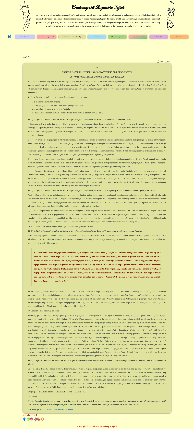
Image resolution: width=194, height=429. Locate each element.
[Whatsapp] (28, 419)
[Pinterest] (38, 419)
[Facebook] (24, 419)
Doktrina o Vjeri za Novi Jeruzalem (58, 409)
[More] (42, 419)
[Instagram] (31, 419)
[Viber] (35, 419)
